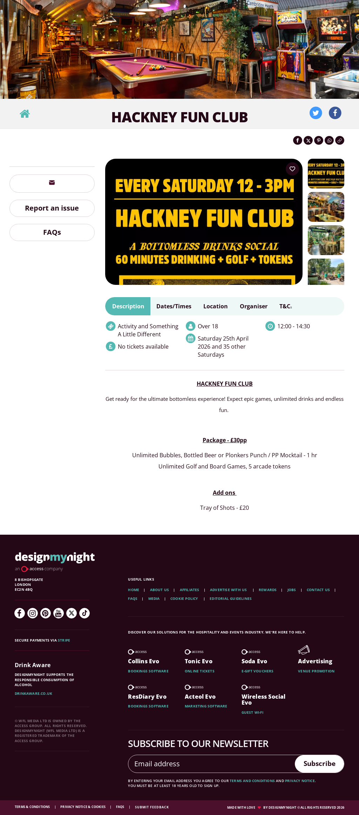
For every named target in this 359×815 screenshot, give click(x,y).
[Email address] (210, 764)
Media (154, 598)
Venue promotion (316, 671)
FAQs (52, 232)
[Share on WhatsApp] (329, 140)
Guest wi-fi (252, 712)
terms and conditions (252, 780)
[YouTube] (58, 613)
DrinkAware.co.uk (33, 693)
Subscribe (318, 763)
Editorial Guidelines (231, 598)
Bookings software (148, 671)
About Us (159, 589)
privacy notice (300, 780)
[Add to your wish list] (292, 169)
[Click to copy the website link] (339, 140)
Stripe (64, 640)
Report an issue (52, 208)
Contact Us (318, 589)
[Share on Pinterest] (318, 140)
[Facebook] (19, 613)
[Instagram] (32, 613)
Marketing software (206, 706)
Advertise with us (228, 589)
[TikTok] (84, 613)
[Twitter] (71, 613)
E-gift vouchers (258, 671)
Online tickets (200, 671)
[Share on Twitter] (308, 140)
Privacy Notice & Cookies (83, 806)
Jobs (291, 589)
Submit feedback (152, 807)
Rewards (268, 589)
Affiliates (189, 589)
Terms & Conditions (33, 806)
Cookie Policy (184, 598)
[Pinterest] (45, 613)
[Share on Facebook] (297, 140)
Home (133, 589)
